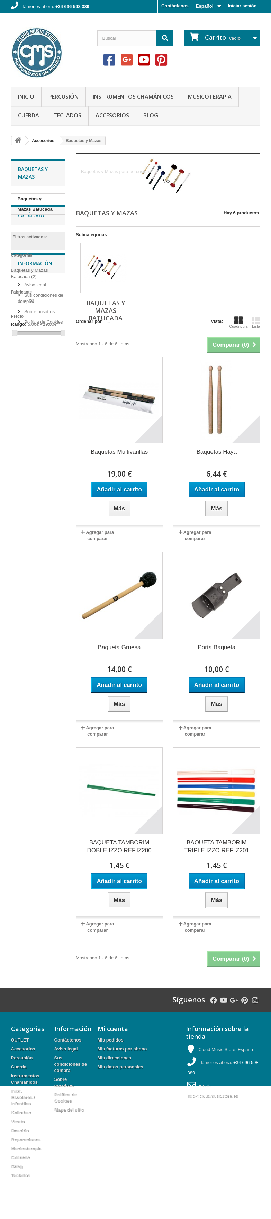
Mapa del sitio (69, 1109)
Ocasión (20, 1130)
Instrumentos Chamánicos (133, 96)
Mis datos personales (120, 1066)
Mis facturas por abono (122, 1049)
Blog (150, 115)
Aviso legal (34, 398)
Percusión (63, 96)
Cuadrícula (238, 322)
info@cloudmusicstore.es (212, 1095)
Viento (18, 1121)
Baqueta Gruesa (119, 647)
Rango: (19, 344)
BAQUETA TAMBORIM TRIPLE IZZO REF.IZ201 (216, 846)
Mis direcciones (115, 1057)
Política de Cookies (43, 435)
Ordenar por (89, 321)
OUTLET (20, 1040)
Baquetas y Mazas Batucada (35, 204)
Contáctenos (175, 5)
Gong (17, 1166)
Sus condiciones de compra (70, 1064)
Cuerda (28, 115)
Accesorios (112, 115)
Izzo (26, 320)
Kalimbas (21, 1112)
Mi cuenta (113, 1029)
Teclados (67, 115)
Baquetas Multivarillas (119, 452)
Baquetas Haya (217, 452)
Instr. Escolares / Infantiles (23, 1097)
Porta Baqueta (217, 647)
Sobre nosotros (39, 425)
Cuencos (20, 1157)
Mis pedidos (111, 1040)
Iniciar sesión (242, 5)
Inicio (26, 96)
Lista (256, 322)
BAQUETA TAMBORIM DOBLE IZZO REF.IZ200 (119, 846)
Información (35, 379)
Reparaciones (25, 1139)
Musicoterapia (210, 96)
